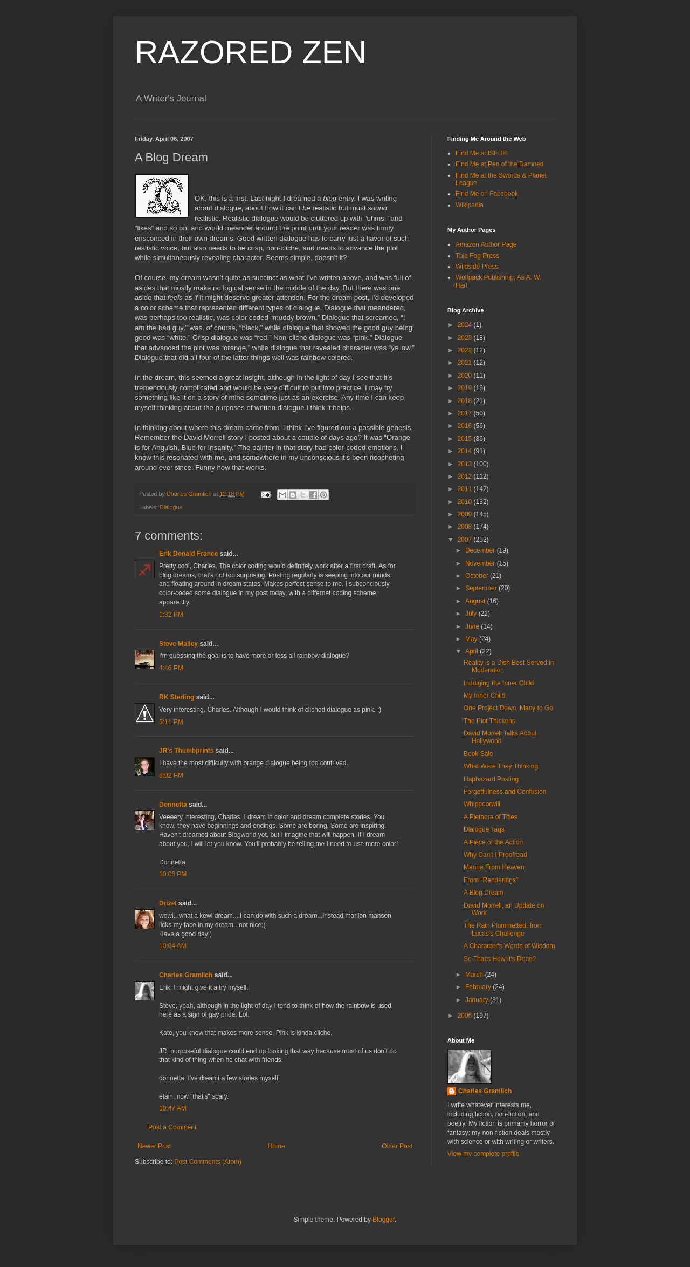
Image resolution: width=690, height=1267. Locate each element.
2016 (466, 426)
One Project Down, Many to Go (508, 708)
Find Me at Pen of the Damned (499, 164)
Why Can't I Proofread (495, 855)
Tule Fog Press (477, 256)
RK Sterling (176, 697)
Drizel (168, 903)
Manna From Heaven (494, 867)
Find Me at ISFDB (481, 153)
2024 (466, 325)
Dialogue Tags (484, 829)
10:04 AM (173, 946)
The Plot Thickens (489, 721)
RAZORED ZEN (251, 52)
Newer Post (154, 1146)
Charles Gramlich (185, 975)
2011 (466, 489)
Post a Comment (172, 1127)
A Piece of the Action (493, 842)
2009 (466, 514)
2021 (466, 362)
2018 (466, 401)
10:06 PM (173, 874)
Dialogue (171, 507)
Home (276, 1146)
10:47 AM (173, 1108)
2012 (466, 476)
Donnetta (173, 804)
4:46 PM (171, 668)
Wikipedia (470, 205)
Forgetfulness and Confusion (505, 791)
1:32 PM (171, 614)
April (472, 651)
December (481, 550)
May (472, 639)
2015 (466, 438)
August (476, 601)
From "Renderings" (491, 880)
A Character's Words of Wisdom (509, 946)
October (477, 576)
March (475, 974)
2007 (466, 539)
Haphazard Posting (491, 779)
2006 (466, 1015)
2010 (466, 502)
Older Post (397, 1146)
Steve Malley (178, 644)
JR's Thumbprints (186, 750)
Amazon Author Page (486, 244)
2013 (466, 464)
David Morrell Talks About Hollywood (500, 737)
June (473, 626)
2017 (466, 413)
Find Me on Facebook (487, 193)
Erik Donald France (188, 553)
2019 (466, 388)
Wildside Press (477, 266)
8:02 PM (171, 775)
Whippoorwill (482, 804)
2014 (466, 451)
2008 (466, 526)
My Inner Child (484, 695)
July (472, 613)
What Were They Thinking (501, 766)
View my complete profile (483, 1153)
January (477, 1000)
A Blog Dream (483, 892)
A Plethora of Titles (491, 817)
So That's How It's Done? (500, 959)
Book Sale (478, 754)
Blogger (383, 1219)
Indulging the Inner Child (499, 683)
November (481, 563)
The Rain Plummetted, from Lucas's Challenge (503, 929)
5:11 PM (171, 722)
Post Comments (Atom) (208, 1162)
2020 (466, 375)
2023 (466, 338)
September (482, 588)
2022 (466, 350)
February (479, 987)
